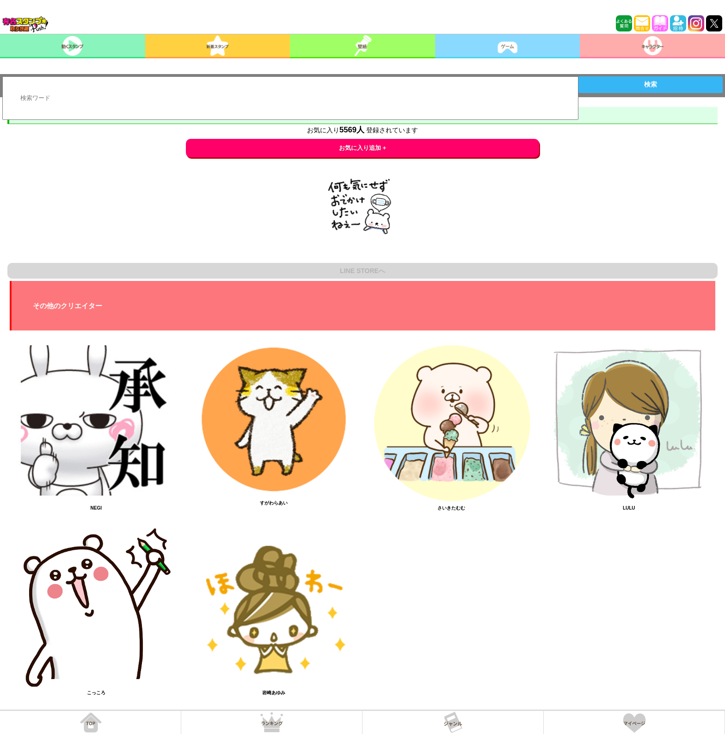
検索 (650, 84)
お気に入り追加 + (363, 147)
